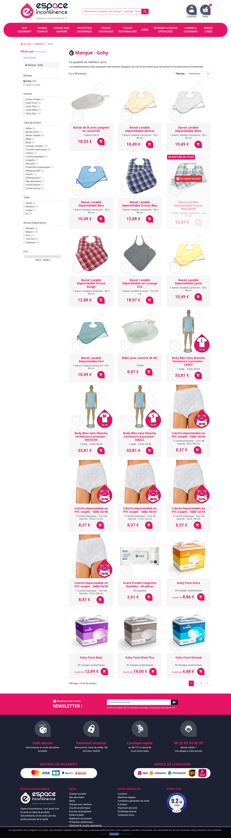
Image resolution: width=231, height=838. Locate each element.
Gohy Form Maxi (91, 657)
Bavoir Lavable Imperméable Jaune (188, 281)
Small (30, 203)
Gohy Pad (32, 106)
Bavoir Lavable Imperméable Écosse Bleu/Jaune (188, 205)
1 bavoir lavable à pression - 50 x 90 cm (140, 136)
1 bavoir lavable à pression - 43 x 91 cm (188, 214)
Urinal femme (35, 184)
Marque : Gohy (35, 65)
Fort (30, 235)
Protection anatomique (39, 167)
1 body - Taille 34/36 (140, 444)
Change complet (37, 146)
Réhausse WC (35, 170)
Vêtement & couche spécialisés (85, 825)
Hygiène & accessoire (80, 818)
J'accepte (114, 834)
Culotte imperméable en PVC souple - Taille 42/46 (91, 510)
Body (30, 142)
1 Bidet (140, 365)
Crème (31, 153)
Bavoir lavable (35, 135)
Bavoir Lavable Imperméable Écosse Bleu (140, 203)
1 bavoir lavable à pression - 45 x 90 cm (140, 211)
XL (29, 213)
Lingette (32, 160)
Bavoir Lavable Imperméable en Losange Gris (139, 283)
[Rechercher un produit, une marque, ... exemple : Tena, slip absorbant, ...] (115, 11)
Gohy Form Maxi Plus (139, 657)
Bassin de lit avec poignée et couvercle (91, 129)
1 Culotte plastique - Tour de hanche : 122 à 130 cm (188, 517)
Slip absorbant (35, 181)
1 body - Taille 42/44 (188, 369)
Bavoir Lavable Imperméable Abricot (140, 129)
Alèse (30, 128)
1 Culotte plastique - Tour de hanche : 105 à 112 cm (91, 517)
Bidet (30, 139)
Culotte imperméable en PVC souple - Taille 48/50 (140, 510)
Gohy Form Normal (188, 657)
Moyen (32, 231)
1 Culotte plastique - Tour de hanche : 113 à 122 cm (140, 517)
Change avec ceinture (80, 804)
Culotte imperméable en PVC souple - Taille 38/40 (188, 434)
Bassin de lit (34, 131)
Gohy (31, 81)
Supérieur (32, 242)
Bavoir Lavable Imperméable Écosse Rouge (91, 283)
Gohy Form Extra (188, 583)
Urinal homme (35, 188)
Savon (31, 174)
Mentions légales (127, 797)
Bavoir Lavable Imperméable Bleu (91, 203)
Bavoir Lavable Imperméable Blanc (188, 129)
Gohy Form (33, 102)
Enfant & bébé (76, 815)
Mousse (32, 163)
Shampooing (34, 177)
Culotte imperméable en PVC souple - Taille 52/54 (188, 510)
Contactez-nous (126, 815)
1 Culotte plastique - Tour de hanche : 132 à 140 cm (91, 592)
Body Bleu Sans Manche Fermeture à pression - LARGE (188, 361)
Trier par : (180, 73)
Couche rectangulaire (80, 811)
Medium (32, 206)
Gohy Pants (33, 110)
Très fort (32, 239)
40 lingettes (139, 590)
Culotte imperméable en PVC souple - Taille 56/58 (91, 584)
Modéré (31, 228)
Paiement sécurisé (127, 808)
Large (30, 210)
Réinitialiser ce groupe (32, 85)
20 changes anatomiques (188, 590)
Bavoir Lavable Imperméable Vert (91, 359)
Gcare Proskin (35, 99)
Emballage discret (127, 811)
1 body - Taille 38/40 (91, 444)
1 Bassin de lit (91, 135)
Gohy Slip (33, 113)
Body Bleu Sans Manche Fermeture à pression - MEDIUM (91, 436)
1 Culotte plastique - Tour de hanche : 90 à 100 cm (188, 442)
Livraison (122, 793)
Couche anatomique (38, 149)
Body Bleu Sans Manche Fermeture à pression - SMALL (139, 436)
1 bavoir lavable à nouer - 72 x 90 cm (140, 292)
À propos (122, 804)
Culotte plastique (36, 156)
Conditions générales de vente (133, 800)
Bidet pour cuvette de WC (140, 358)
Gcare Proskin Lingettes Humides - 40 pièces (139, 584)
